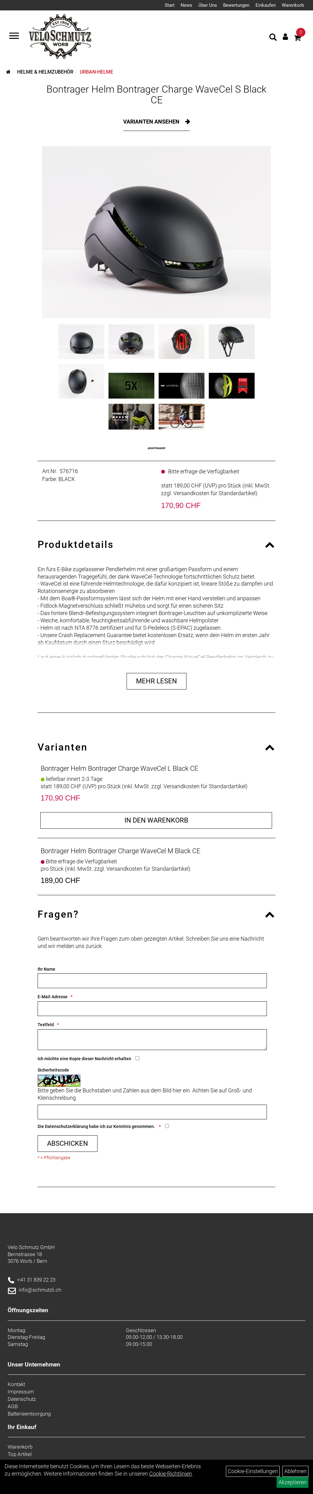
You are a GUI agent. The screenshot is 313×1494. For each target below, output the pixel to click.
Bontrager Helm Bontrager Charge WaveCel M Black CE (121, 851)
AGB (13, 1406)
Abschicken (67, 1143)
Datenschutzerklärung (66, 1126)
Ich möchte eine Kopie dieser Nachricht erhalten (84, 1058)
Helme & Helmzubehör (45, 72)
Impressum (21, 1392)
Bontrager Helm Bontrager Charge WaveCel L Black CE (119, 768)
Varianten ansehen (152, 121)
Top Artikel (20, 1454)
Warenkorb (293, 5)
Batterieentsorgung (29, 1414)
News (186, 5)
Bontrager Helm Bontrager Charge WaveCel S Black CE (156, 94)
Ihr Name (46, 969)
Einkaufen (266, 5)
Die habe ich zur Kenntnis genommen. (97, 1126)
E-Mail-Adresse (53, 996)
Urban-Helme (96, 72)
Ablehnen (295, 1471)
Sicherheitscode (53, 1070)
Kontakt (16, 1384)
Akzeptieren (292, 1482)
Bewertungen (236, 5)
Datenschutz (22, 1399)
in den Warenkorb (156, 820)
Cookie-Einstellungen (253, 1471)
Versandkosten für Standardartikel (214, 493)
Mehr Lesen (156, 681)
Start (170, 5)
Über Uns (207, 5)
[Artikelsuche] (273, 38)
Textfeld (46, 1024)
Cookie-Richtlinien (170, 1473)
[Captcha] (152, 1112)
